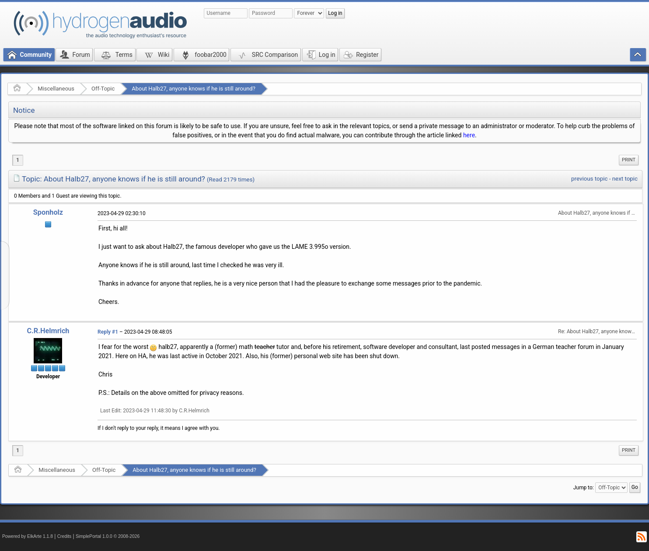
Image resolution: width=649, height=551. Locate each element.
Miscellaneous (56, 88)
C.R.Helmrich (48, 331)
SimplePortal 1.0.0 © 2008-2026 (108, 536)
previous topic (589, 178)
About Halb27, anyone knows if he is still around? (193, 88)
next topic (625, 178)
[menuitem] (629, 160)
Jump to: (583, 488)
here (469, 135)
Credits (64, 536)
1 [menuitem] (17, 160)
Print (628, 160)
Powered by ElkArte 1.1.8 (27, 536)
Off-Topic (103, 88)
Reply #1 (108, 332)
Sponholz (48, 212)
